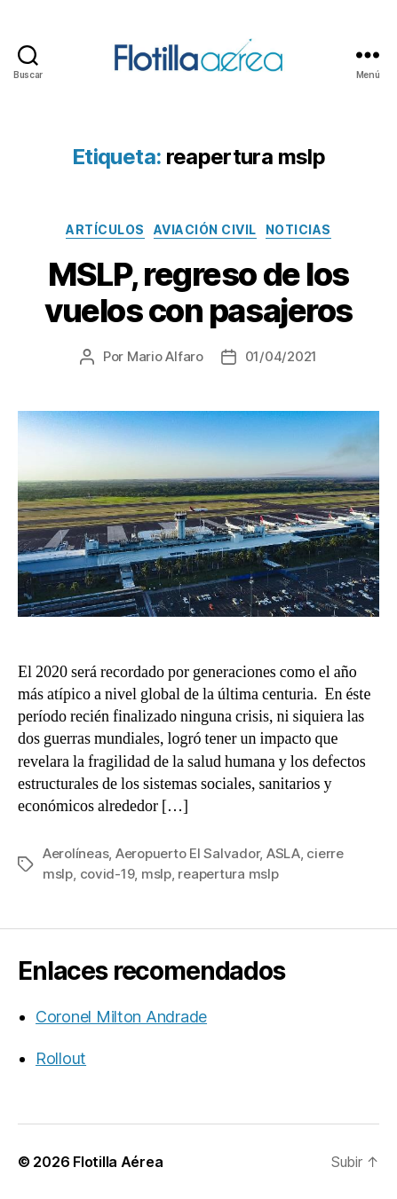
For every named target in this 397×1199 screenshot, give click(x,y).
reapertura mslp (228, 873)
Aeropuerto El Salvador (187, 853)
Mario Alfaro (165, 356)
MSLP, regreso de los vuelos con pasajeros (198, 292)
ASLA (283, 853)
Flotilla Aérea (118, 1162)
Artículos (105, 229)
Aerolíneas (75, 853)
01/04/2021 (281, 356)
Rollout (61, 1058)
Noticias (298, 229)
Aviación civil (205, 229)
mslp (156, 873)
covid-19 (107, 873)
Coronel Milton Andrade (121, 1016)
